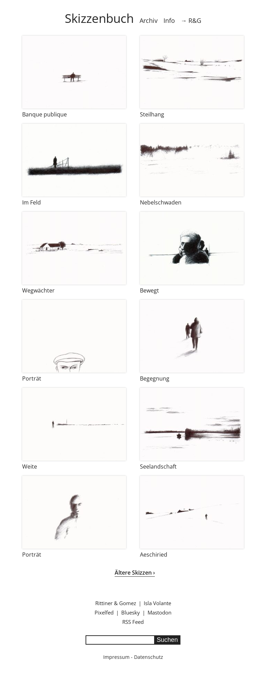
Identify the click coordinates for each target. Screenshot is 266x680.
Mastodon (159, 612)
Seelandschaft (158, 466)
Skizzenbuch (99, 18)
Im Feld (31, 202)
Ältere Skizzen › (135, 572)
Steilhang (152, 114)
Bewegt (149, 290)
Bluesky (130, 612)
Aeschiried (153, 554)
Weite (29, 466)
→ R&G (191, 20)
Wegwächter (38, 290)
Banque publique (44, 114)
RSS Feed (133, 621)
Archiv (149, 20)
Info (169, 20)
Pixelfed (104, 612)
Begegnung (154, 378)
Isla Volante (157, 603)
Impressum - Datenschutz (133, 657)
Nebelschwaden (160, 202)
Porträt (31, 378)
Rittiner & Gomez (115, 603)
